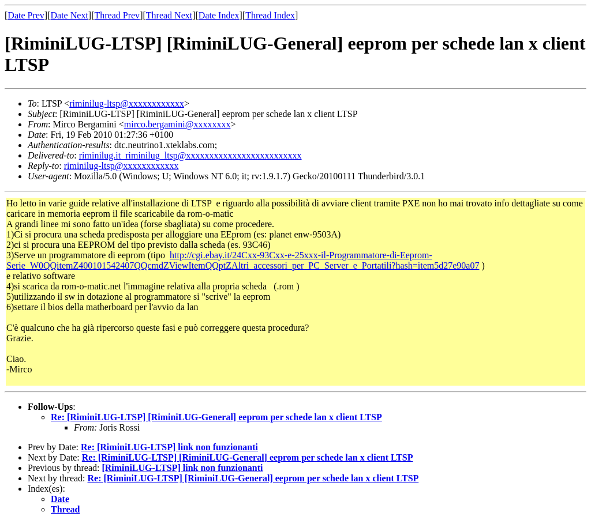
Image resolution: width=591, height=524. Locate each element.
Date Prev (26, 15)
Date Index (219, 15)
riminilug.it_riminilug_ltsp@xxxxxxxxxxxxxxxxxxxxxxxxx (190, 155)
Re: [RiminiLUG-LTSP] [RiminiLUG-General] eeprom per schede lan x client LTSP (216, 417)
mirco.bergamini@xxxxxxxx (177, 124)
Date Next (69, 15)
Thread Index (270, 15)
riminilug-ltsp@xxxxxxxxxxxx (126, 103)
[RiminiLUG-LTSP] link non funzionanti (182, 468)
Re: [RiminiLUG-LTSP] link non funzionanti (169, 447)
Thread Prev (117, 15)
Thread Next (169, 15)
